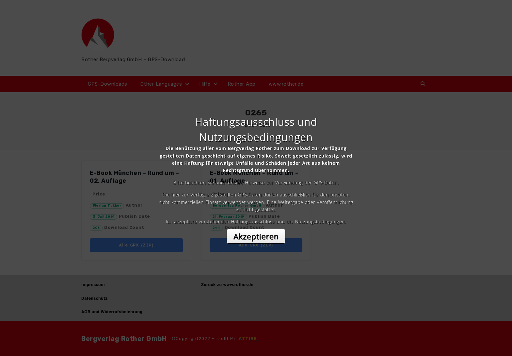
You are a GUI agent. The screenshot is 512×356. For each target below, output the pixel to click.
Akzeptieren (256, 236)
